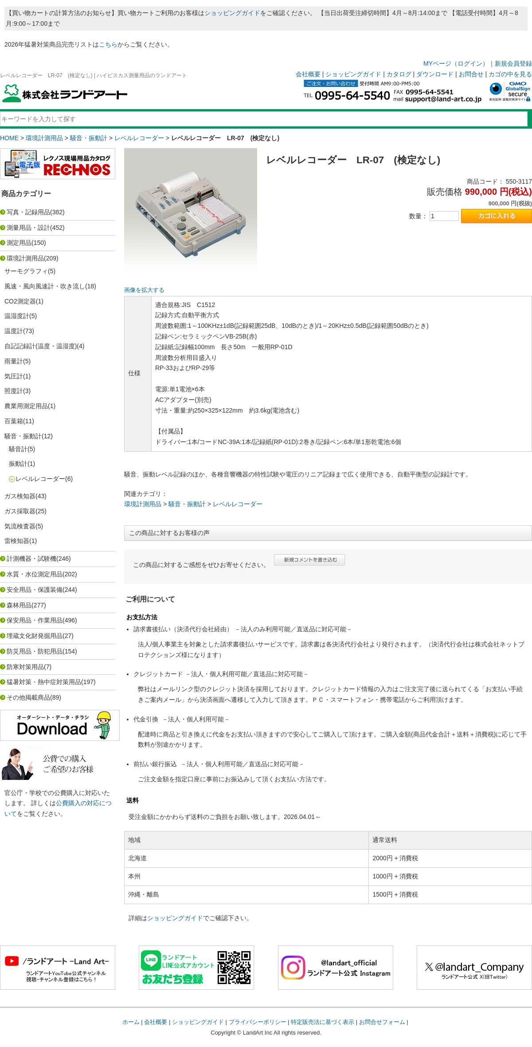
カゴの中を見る (510, 74)
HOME (9, 138)
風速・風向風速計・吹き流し (44, 286)
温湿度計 (16, 315)
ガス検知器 (19, 496)
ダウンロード (435, 74)
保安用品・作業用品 (35, 620)
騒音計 (18, 449)
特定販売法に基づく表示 (322, 1022)
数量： (418, 216)
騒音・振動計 (88, 138)
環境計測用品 (44, 138)
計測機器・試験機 (31, 558)
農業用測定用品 (26, 405)
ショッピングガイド (232, 12)
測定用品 (19, 242)
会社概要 (308, 74)
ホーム (131, 1022)
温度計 (13, 331)
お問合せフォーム (382, 1022)
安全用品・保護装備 (35, 589)
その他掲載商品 (28, 697)
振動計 (18, 463)
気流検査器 (19, 526)
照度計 (13, 390)
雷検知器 (16, 540)
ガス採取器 (19, 511)
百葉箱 (13, 421)
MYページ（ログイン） (456, 63)
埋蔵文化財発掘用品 (35, 635)
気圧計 (13, 376)
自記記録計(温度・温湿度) (40, 346)
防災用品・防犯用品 (35, 651)
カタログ (399, 74)
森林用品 (19, 605)
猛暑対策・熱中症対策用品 (44, 681)
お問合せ (471, 74)
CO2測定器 (20, 301)
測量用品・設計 (28, 227)
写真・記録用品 (28, 212)
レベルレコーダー (139, 138)
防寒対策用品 (25, 666)
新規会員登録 (513, 63)
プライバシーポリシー (257, 1022)
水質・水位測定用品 (35, 574)
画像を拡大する (144, 290)
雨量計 (13, 361)
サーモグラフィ (26, 271)
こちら (108, 44)
